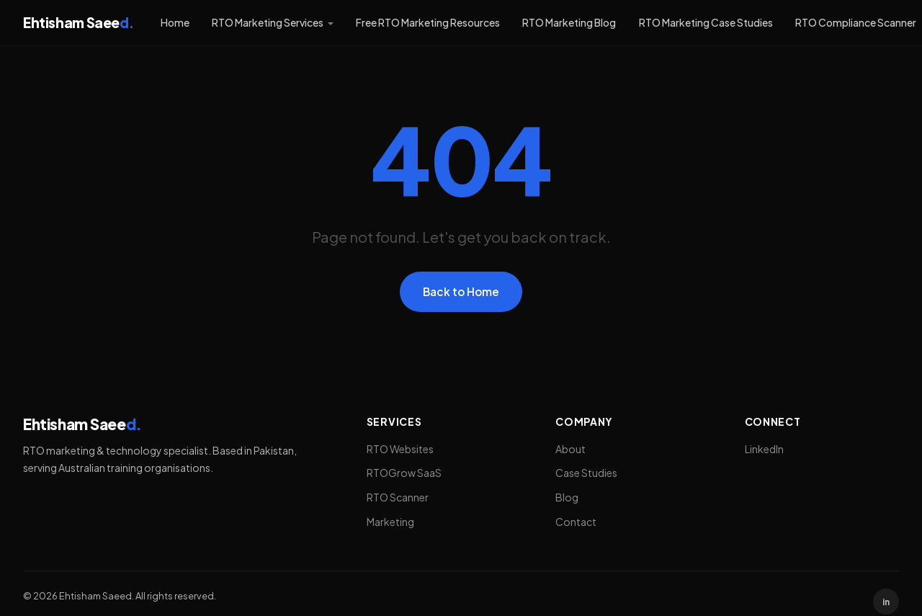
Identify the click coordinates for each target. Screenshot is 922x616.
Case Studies (586, 472)
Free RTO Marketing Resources (428, 22)
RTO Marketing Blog (569, 22)
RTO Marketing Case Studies (706, 22)
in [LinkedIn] (886, 602)
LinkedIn (764, 448)
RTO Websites (400, 448)
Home (175, 22)
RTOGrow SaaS (404, 472)
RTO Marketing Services (267, 22)
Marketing (390, 521)
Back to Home (461, 291)
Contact (575, 521)
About (570, 448)
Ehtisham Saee (78, 22)
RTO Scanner (398, 497)
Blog (566, 497)
